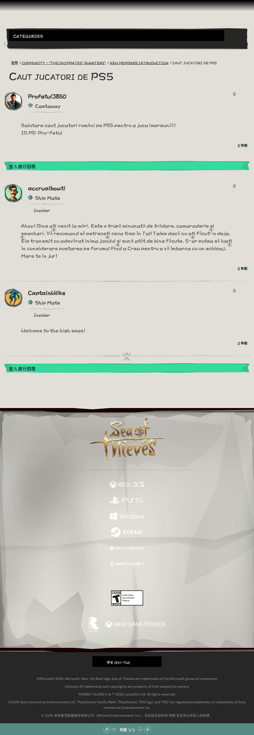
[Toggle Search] (18, 44)
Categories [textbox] (28, 35)
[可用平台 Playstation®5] (127, 500)
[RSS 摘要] (7, 62)
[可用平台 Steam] (127, 532)
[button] (116, 35)
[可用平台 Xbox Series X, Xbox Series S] (127, 484)
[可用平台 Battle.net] (127, 564)
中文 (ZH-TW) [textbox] (118, 662)
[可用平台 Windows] (127, 516)
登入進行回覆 (22, 166)
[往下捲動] (140, 729)
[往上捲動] (114, 729)
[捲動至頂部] (106, 729)
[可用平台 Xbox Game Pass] (127, 548)
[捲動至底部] (147, 729)
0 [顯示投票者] (234, 94)
